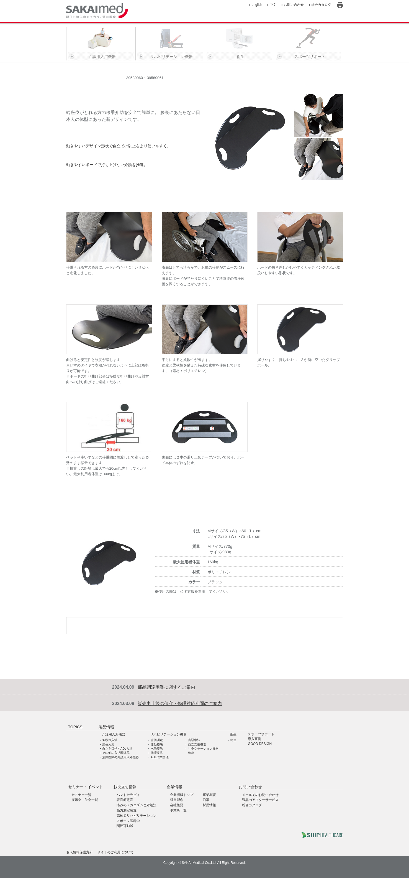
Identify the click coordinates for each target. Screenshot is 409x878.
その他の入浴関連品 (116, 752)
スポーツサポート (261, 734)
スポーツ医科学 (128, 821)
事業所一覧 (178, 810)
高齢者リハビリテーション (136, 816)
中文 (273, 5)
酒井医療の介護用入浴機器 (120, 757)
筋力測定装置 (127, 810)
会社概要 (176, 805)
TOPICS (75, 727)
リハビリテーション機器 (168, 734)
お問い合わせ (294, 5)
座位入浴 (108, 744)
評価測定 (157, 740)
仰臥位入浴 (109, 740)
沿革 (206, 800)
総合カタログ (321, 5)
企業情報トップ (181, 795)
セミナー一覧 (81, 795)
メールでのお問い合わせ (260, 795)
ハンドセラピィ (128, 795)
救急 (191, 752)
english (257, 5)
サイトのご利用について (115, 852)
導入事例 (254, 738)
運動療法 (157, 744)
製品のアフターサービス (260, 800)
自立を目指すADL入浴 (117, 748)
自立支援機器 (197, 744)
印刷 (340, 5)
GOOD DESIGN (260, 743)
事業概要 (209, 795)
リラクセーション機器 (203, 748)
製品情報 (106, 727)
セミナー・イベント (85, 787)
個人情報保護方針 (79, 852)
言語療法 (194, 740)
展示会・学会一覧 (84, 800)
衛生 (233, 734)
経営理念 (176, 800)
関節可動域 (125, 826)
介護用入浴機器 (113, 734)
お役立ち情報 (125, 787)
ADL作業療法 (160, 757)
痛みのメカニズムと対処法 (136, 805)
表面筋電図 (125, 800)
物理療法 (157, 752)
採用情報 (209, 805)
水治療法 (157, 748)
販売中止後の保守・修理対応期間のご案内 (180, 703)
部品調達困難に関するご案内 (166, 687)
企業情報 (174, 787)
